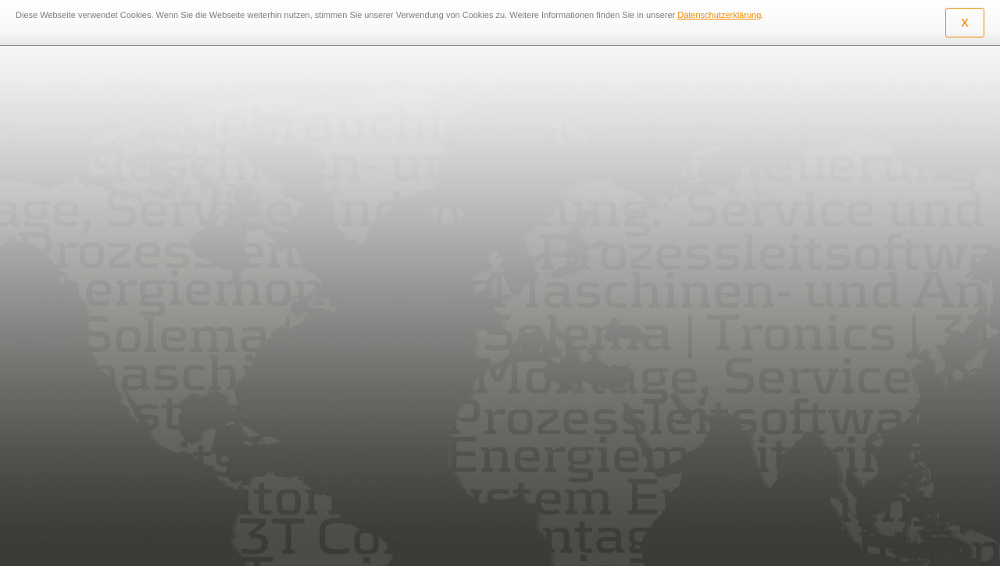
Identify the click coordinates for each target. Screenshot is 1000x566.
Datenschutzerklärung (719, 15)
